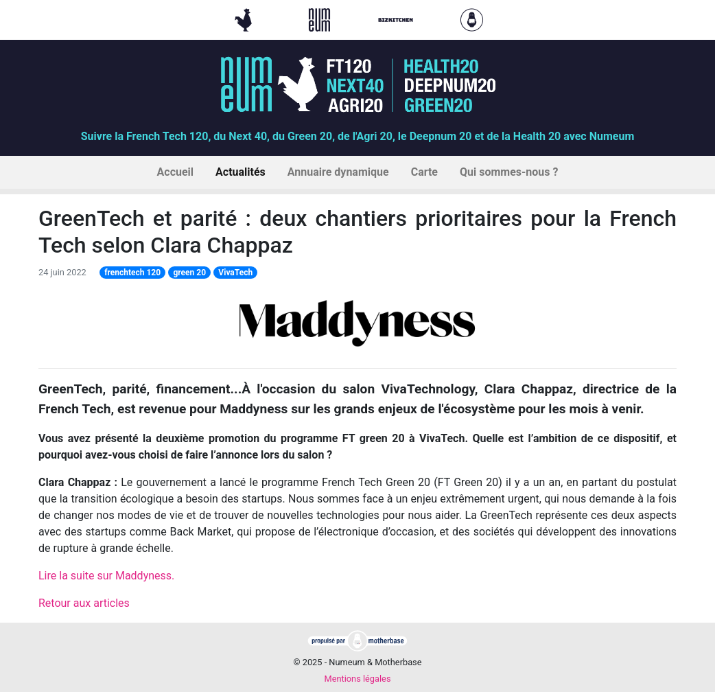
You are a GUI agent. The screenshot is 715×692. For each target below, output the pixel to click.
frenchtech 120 (132, 272)
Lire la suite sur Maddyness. (106, 575)
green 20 (189, 272)
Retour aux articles (84, 603)
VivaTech (235, 272)
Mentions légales (357, 678)
